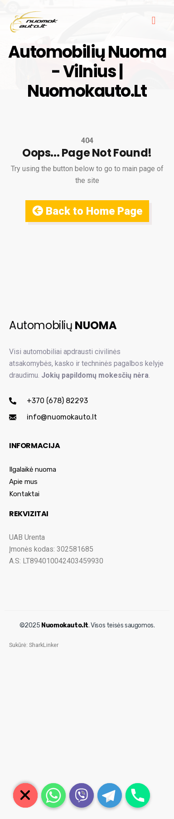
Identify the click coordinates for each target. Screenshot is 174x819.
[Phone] (138, 795)
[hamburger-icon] (154, 21)
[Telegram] (109, 795)
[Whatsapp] (53, 795)
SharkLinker (43, 669)
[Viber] (81, 795)
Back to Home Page (87, 211)
